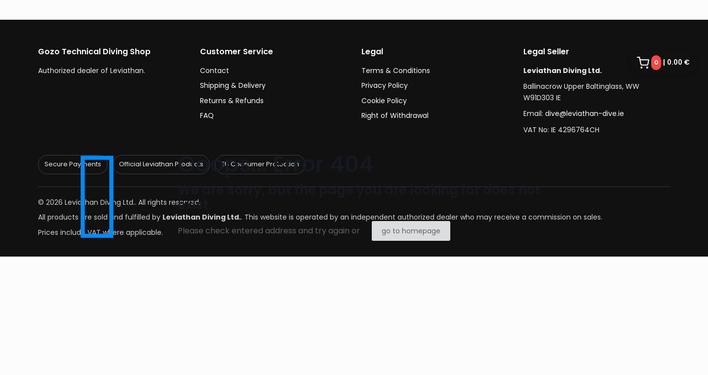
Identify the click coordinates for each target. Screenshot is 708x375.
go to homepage (411, 231)
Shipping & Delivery (233, 85)
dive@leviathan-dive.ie (584, 113)
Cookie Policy (384, 101)
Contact (214, 70)
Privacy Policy (384, 85)
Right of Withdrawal (395, 115)
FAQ (207, 115)
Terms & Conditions (395, 70)
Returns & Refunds (232, 101)
